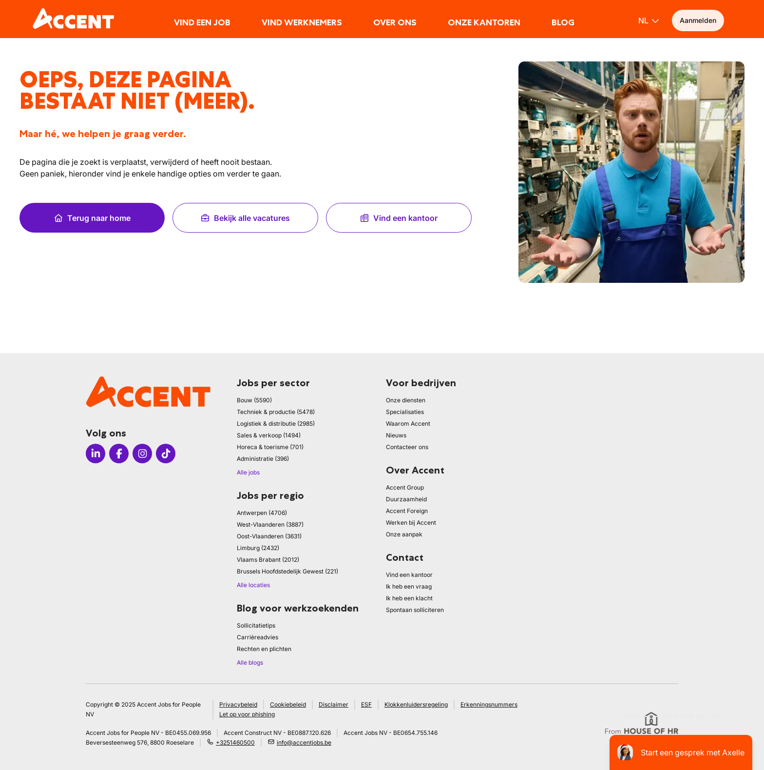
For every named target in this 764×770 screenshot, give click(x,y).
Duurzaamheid (406, 499)
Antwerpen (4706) (262, 512)
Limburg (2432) (258, 548)
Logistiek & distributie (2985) (276, 423)
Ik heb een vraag (409, 586)
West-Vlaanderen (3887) (270, 524)
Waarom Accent (408, 423)
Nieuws (396, 435)
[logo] (73, 18)
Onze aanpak (404, 534)
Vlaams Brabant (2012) (268, 559)
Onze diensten (405, 400)
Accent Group (405, 487)
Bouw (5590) (254, 400)
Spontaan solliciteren (415, 609)
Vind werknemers (302, 22)
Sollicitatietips (256, 625)
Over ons (395, 22)
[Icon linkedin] (95, 453)
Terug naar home (92, 218)
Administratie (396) (263, 458)
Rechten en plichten (264, 648)
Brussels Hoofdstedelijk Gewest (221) (287, 571)
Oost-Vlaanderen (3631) (269, 536)
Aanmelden (698, 20)
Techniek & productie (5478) (276, 411)
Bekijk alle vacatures (245, 218)
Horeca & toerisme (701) (270, 447)
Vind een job (202, 22)
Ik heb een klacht (409, 598)
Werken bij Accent (411, 522)
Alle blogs (250, 662)
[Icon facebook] (119, 453)
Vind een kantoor (399, 218)
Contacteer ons (407, 447)
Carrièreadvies (257, 637)
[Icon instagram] (142, 453)
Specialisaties (405, 411)
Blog (563, 22)
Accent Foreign (407, 510)
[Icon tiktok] (165, 453)
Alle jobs (248, 472)
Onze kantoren (484, 22)
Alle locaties (253, 585)
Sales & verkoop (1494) (269, 435)
